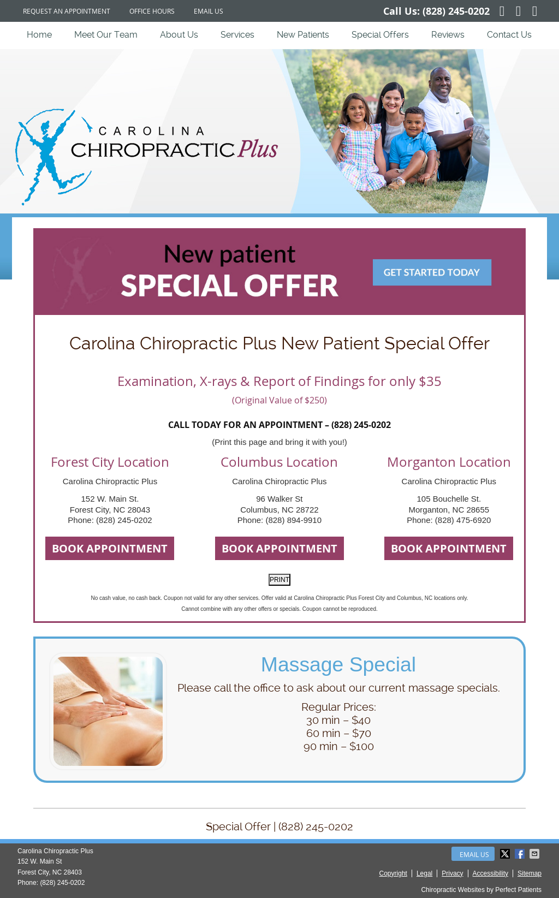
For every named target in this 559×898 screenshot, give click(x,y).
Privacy (452, 873)
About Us (179, 34)
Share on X (506, 854)
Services (237, 34)
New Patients (303, 34)
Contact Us (509, 34)
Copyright (393, 873)
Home (39, 34)
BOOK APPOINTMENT (110, 548)
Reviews (448, 34)
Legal (424, 873)
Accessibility (490, 873)
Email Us (208, 11)
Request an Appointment (66, 11)
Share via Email (536, 854)
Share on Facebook (521, 854)
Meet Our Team (106, 34)
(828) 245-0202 (456, 11)
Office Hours (152, 11)
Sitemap (530, 873)
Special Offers (380, 34)
